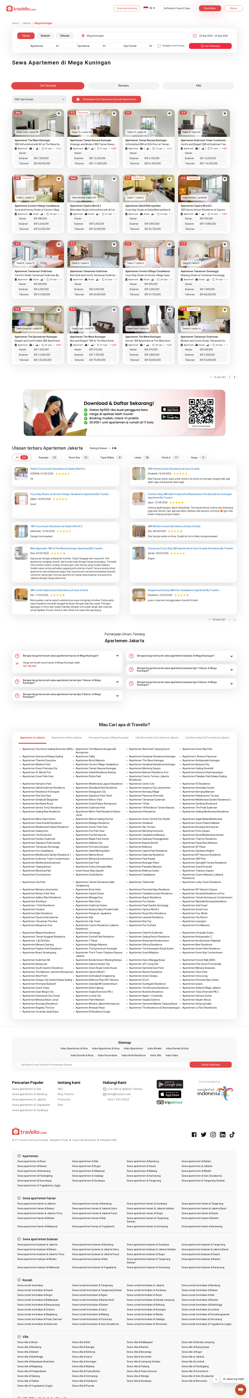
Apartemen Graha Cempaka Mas (94, 866)
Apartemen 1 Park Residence (38, 905)
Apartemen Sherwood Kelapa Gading (42, 756)
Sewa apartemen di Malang (142, 1171)
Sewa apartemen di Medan (196, 1171)
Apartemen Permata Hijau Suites (200, 979)
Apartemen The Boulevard (37, 835)
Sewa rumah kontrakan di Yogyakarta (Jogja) (206, 1324)
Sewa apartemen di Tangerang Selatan (203, 1180)
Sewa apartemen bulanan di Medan (37, 1259)
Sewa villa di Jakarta (193, 1356)
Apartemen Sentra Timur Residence (42, 807)
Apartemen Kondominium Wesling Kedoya (99, 960)
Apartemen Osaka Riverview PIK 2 (94, 991)
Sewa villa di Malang (83, 1366)
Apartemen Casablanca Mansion (147, 835)
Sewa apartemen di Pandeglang (35, 1175)
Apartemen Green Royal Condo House (96, 968)
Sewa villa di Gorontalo (139, 1356)
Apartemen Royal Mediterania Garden (203, 835)
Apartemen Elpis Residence (37, 913)
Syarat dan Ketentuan (84, 1140)
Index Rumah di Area (82, 1055)
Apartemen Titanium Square (198, 870)
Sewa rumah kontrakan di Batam (90, 1304)
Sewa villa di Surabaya (139, 1381)
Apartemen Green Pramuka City (39, 768)
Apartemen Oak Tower (88, 921)
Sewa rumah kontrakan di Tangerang (92, 1285)
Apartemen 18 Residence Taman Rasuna (151, 807)
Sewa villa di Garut (82, 1356)
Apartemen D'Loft (139, 979)
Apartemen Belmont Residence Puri (148, 772)
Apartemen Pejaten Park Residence (42, 948)
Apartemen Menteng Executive (146, 831)
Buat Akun (210, 8)
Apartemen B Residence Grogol (93, 1011)
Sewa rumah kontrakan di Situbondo (37, 1324)
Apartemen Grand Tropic (35, 987)
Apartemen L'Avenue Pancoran (199, 756)
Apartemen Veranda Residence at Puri (203, 893)
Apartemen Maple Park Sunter (92, 838)
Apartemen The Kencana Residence (149, 987)
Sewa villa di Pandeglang (195, 1366)
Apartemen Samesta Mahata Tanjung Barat (153, 1003)
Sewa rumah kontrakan (30, 1285)
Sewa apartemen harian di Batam (200, 1218)
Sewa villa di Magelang (29, 1366)
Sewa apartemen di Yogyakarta (31, 1105)
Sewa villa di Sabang (28, 1376)
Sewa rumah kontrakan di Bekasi (200, 1290)
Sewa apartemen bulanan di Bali (90, 1259)
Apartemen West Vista (88, 901)
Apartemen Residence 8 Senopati (40, 791)
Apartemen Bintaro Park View (38, 893)
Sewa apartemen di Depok (141, 1166)
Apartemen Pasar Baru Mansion (200, 842)
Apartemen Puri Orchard (142, 925)
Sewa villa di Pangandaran (31, 1371)
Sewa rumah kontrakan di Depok (35, 1290)
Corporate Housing (127, 8)
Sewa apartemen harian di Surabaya (147, 1203)
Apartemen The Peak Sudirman (199, 807)
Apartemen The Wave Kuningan (146, 760)
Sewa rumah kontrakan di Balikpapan (37, 1299)
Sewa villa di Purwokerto (195, 1371)
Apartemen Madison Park (36, 764)
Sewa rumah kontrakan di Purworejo (92, 1319)
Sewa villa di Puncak (83, 1385)
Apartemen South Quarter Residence (42, 968)
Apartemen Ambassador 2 (197, 936)
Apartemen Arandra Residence (146, 991)
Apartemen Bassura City (195, 764)
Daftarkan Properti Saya (177, 8)
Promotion (64, 1099)
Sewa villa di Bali (81, 1342)
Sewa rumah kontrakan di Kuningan (146, 1309)
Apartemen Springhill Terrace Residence (204, 862)
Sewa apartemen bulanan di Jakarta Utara (95, 1249)
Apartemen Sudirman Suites (91, 905)
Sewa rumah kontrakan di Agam (90, 1295)
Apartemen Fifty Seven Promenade (201, 964)
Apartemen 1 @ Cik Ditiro (36, 940)
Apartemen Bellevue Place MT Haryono (97, 979)
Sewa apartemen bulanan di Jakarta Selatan (151, 1249)
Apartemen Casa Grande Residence (42, 823)
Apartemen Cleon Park (194, 972)
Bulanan (45, 35)
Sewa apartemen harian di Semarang (147, 1226)
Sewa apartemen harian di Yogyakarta (93, 1226)
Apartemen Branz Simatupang (39, 952)
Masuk (233, 8)
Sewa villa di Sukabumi (84, 1381)
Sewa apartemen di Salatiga (87, 1175)
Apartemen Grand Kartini (89, 874)
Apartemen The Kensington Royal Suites (151, 948)
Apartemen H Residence (142, 811)
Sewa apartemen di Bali (26, 1089)
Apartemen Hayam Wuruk (196, 999)
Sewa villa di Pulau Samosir (142, 1371)
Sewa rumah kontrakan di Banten (200, 1299)
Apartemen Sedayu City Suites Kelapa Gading (47, 979)
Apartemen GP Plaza (193, 846)
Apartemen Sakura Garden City (93, 964)
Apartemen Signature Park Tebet (94, 795)
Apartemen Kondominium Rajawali (201, 940)
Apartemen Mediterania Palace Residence (45, 827)
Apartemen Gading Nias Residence (41, 811)
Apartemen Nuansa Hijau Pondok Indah (97, 909)
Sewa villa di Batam (28, 1351)
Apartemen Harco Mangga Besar (147, 960)
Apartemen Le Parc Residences (199, 1007)
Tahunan (65, 35)
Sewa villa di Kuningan (84, 1361)
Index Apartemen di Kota (74, 1048)
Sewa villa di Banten (138, 1347)
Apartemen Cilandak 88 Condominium (96, 983)
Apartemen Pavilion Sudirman (38, 838)
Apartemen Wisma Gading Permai (94, 819)
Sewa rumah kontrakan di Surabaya (146, 1290)
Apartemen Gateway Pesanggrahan (149, 838)
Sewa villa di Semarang (85, 1376)
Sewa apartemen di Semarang (143, 1175)
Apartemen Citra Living (195, 976)
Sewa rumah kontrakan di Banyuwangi (38, 1304)
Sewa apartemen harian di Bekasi (35, 1208)
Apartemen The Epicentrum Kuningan (96, 948)
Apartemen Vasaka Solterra (144, 999)
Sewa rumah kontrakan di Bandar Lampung (150, 1299)
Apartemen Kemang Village (144, 791)
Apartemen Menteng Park (36, 870)
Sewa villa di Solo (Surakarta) (198, 1376)
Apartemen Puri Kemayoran (91, 835)
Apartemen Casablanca (142, 874)
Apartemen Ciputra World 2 (144, 909)
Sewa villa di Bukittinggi (30, 1356)
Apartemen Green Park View (38, 776)
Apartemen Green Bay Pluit (197, 749)
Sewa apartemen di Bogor (86, 1166)
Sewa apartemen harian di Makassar (37, 1226)
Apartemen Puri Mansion (196, 925)
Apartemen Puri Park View (90, 831)
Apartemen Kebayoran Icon (37, 925)
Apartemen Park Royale (142, 858)
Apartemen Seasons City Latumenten (149, 787)
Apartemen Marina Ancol (89, 854)
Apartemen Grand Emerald (197, 866)
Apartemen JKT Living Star (144, 964)
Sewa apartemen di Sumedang (34, 1180)
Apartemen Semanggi (88, 932)
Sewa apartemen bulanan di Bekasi (36, 1249)
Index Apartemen (133, 1048)
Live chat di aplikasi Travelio (122, 1089)
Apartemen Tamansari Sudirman (147, 799)
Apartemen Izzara (192, 983)
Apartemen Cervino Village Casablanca (97, 764)
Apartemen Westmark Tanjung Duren (149, 749)
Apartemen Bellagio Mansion (91, 944)
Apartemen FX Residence (196, 783)
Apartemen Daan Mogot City (38, 991)
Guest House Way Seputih (90, 870)
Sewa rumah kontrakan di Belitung (146, 1304)
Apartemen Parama (33, 909)
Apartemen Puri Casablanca (37, 850)
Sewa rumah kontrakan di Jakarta (145, 1285)
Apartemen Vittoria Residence (145, 944)
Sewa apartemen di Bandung (29, 1094)
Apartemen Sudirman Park (90, 807)
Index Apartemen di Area (105, 1048)
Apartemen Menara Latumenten (40, 889)
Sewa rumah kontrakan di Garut (89, 1309)
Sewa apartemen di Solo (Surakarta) (202, 1175)
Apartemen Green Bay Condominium (202, 952)
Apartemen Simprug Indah (196, 1003)
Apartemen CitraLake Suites (197, 932)
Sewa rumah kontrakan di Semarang (202, 1319)
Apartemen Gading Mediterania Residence (205, 811)
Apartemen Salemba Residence (146, 854)
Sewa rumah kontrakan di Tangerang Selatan (97, 1290)
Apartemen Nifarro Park (89, 799)
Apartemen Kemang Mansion (198, 791)
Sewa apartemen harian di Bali (89, 1218)
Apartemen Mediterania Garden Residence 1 (46, 854)
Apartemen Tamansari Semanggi (40, 846)
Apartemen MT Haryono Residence (201, 854)
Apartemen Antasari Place (90, 1007)
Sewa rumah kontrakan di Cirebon (36, 1309)
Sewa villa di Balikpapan (140, 1342)
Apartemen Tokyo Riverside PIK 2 (200, 991)
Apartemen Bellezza (140, 846)
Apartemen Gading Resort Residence (149, 936)
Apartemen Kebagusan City (91, 791)
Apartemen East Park (87, 862)
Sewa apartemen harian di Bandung (92, 1203)
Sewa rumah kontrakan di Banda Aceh (93, 1299)
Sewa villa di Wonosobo (194, 1381)
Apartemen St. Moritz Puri (36, 772)
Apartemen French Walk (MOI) (198, 960)
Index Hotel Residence (134, 1055)
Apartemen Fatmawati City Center (41, 995)
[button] (67, 655)
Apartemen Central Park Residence (95, 936)
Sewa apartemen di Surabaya (30, 1110)
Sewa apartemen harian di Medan (36, 1218)
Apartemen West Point (34, 976)
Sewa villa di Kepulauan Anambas (35, 1361)
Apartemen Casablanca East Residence (150, 893)
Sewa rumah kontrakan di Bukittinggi (202, 1304)
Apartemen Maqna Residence (38, 932)
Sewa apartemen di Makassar (88, 1171)
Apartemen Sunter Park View (92, 827)
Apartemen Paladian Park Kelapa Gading (204, 776)
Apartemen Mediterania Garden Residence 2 (206, 799)
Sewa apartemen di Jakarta (29, 1099)
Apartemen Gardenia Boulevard (199, 803)
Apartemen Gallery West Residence (41, 897)
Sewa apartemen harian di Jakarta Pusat (94, 1213)
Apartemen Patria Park (88, 776)
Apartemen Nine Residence (197, 944)
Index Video (172, 1055)
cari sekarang (210, 46)
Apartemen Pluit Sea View (36, 795)
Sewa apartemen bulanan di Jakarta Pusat (95, 1254)
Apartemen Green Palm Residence (201, 948)
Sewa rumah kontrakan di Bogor (35, 1295)
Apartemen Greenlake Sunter (198, 787)
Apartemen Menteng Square (145, 768)
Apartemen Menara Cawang (38, 944)
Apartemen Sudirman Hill (36, 960)
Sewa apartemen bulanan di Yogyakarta (94, 1267)
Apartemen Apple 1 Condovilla (145, 995)
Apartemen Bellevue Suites (144, 870)
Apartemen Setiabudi (141, 823)
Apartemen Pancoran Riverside (146, 795)
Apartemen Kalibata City (89, 842)
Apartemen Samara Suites (197, 995)
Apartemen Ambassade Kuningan (201, 760)
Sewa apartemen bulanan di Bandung (93, 1244)
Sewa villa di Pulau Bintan (86, 1371)
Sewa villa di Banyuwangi (195, 1347)
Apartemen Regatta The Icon (38, 1007)
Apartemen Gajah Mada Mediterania (202, 819)
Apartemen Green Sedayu (143, 976)
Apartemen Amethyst (34, 901)
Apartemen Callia (85, 756)
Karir (60, 1105)
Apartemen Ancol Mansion (90, 760)
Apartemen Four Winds (195, 913)
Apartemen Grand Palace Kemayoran (96, 803)
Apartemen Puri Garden (142, 901)
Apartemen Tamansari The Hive (39, 921)
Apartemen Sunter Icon (195, 909)
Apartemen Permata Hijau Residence (149, 889)
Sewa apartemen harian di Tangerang (202, 1203)
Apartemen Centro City (141, 783)
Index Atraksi (154, 1048)
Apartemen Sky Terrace (142, 827)
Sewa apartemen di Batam (196, 1161)
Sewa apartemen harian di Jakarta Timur (40, 1213)
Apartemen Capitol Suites (90, 893)
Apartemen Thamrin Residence (199, 838)
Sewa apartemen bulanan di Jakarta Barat (205, 1249)
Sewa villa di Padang (138, 1366)
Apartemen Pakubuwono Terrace (200, 795)
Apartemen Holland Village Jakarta (201, 987)
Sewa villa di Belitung (83, 1351)
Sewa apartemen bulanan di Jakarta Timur (40, 1254)
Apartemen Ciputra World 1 (90, 972)
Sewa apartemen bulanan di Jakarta (37, 1244)
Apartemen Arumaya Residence (40, 1003)
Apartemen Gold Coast (194, 905)
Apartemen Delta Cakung (89, 987)
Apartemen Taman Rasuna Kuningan (96, 768)
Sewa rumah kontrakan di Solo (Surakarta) (95, 1324)
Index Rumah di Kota (177, 1048)
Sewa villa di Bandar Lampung (198, 1342)
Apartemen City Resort (195, 917)
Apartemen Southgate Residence (147, 983)
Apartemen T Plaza (86, 940)
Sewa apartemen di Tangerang (144, 1180)
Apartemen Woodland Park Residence (96, 787)
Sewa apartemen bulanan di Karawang (203, 1267)
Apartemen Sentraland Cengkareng (95, 976)
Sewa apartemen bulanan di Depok (201, 1254)
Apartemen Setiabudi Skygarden (40, 799)
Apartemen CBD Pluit (194, 858)
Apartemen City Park (33, 882)
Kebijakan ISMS (108, 1140)
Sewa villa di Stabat (28, 1381)
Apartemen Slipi (84, 917)
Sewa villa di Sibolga (138, 1376)
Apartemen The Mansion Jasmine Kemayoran (47, 972)
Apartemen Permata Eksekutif (39, 983)
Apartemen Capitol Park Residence (148, 850)
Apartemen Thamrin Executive (39, 760)
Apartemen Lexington (194, 921)
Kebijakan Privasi (59, 1140)
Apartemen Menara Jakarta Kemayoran (97, 1003)
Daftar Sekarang (211, 1064)
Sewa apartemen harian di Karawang (202, 1226)
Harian (26, 35)
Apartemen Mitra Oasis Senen (39, 819)
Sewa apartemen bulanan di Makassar (38, 1267)
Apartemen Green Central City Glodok (149, 819)
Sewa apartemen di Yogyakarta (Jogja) (39, 1185)
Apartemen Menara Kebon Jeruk (40, 999)
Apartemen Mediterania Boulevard (41, 862)
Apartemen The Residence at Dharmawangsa (154, 1007)
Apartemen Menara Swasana (198, 968)
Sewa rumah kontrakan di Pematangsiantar (206, 1314)
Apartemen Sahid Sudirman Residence (43, 787)
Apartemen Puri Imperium (36, 874)
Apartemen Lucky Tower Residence (201, 882)
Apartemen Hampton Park (36, 783)
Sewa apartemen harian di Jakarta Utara (94, 1208)
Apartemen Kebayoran (34, 964)
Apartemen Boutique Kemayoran (200, 827)
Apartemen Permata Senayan (92, 846)
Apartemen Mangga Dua (89, 897)
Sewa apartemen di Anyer (31, 1161)
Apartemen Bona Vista (88, 889)
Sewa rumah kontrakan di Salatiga (146, 1319)
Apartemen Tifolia (139, 803)
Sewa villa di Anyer (27, 1342)
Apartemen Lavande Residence (146, 917)
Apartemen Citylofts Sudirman (146, 932)
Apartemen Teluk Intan (141, 882)
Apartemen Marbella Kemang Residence (204, 901)
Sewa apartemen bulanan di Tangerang (203, 1244)
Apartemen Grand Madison (144, 952)
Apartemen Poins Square (196, 831)
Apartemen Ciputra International (40, 917)
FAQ (60, 1089)
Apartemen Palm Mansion (90, 999)
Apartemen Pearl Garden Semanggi (148, 905)
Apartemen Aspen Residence (145, 897)
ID (151, 8)
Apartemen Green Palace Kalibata (200, 823)
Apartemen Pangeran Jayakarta (93, 913)
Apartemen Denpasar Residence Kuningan (152, 756)
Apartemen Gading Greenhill (197, 768)
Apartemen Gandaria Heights (198, 850)
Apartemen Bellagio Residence (92, 823)
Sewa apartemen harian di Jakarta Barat (204, 1208)
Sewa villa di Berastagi (139, 1351)
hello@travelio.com (117, 1094)
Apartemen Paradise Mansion (145, 866)
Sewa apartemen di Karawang (33, 1171)
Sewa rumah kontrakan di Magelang (37, 1314)
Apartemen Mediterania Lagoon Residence (99, 783)
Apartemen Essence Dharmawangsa (202, 772)
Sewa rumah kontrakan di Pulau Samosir (39, 1319)
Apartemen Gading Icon (35, 831)
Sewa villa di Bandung (29, 1347)
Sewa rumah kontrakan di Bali (198, 1295)
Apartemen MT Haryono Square (199, 889)
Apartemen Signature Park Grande (41, 842)
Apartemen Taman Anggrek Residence (43, 936)
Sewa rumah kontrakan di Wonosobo (147, 1324)
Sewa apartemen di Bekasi (32, 1166)
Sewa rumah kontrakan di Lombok (200, 1309)
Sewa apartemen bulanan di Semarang (148, 1267)
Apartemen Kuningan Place (144, 862)
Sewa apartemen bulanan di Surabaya (148, 1244)
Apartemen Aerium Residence (145, 972)
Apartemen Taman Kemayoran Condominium (207, 897)
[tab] (67, 655)
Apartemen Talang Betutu (36, 866)
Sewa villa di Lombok (193, 1361)
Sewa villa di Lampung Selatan (143, 1361)
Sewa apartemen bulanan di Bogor (146, 1254)
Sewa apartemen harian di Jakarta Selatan (150, 1208)
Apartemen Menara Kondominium (94, 858)
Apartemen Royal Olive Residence (147, 913)
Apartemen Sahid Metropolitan (93, 850)
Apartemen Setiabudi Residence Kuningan (152, 764)
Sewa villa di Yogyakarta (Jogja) (34, 1385)
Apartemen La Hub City (88, 995)
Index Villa (155, 1055)
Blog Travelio (66, 1094)
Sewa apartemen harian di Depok (200, 1213)
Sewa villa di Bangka (83, 1347)
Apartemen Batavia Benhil (143, 842)
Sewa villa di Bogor (192, 1351)
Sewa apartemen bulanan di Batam (201, 1259)
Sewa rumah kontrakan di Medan (145, 1314)
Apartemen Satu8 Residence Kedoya (96, 772)
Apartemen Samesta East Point (146, 968)
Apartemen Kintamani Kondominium (149, 940)
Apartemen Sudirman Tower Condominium (46, 858)
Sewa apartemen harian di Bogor (145, 1213)
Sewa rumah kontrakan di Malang (90, 1314)
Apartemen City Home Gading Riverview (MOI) (47, 749)
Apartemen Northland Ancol (37, 803)
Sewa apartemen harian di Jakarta (36, 1203)
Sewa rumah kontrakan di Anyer (144, 1295)
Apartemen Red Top (140, 921)
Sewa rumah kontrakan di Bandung (201, 1285)
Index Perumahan (107, 1055)
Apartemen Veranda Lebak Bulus (40, 1011)
